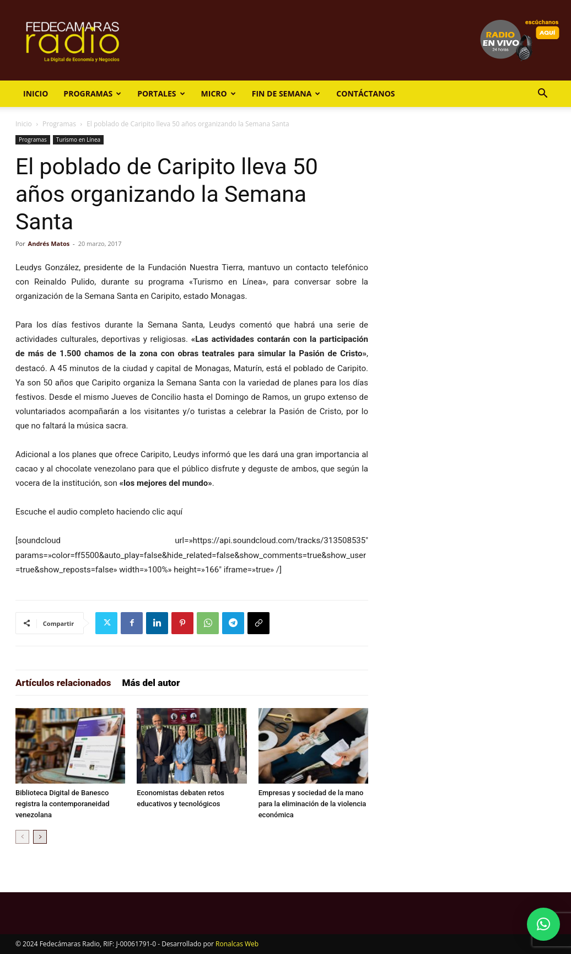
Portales (161, 93)
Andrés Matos (49, 243)
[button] (542, 94)
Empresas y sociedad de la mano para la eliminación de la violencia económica (312, 804)
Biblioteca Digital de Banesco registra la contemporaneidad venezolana (62, 804)
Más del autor (151, 682)
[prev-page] (22, 837)
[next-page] (40, 837)
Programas (92, 93)
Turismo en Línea (78, 139)
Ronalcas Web (237, 943)
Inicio (35, 93)
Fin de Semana (286, 93)
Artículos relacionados (63, 682)
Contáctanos (365, 93)
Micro (218, 93)
